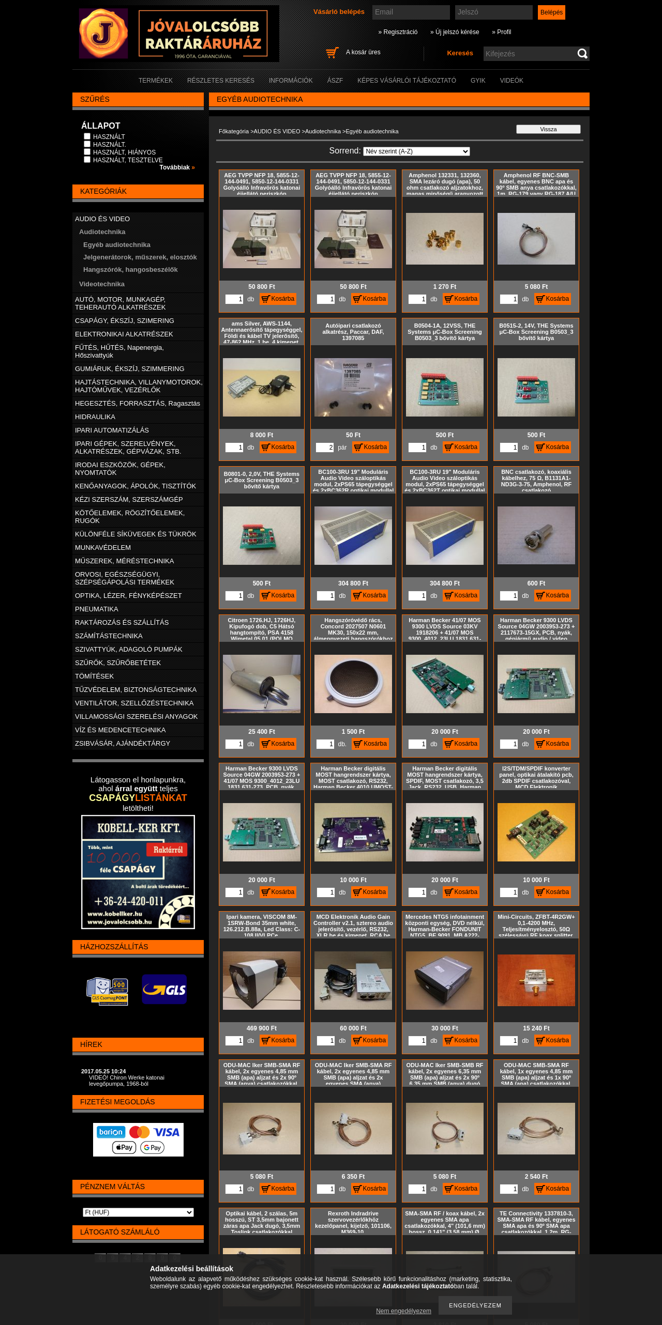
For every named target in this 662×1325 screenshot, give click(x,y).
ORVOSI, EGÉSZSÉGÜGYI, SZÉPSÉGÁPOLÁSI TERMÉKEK (124, 578)
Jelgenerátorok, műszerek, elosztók (140, 257)
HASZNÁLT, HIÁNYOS (124, 152)
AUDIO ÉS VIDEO (277, 131)
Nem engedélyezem (403, 1311)
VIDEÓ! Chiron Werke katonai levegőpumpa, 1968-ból (126, 1080)
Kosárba (283, 298)
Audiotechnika (323, 131)
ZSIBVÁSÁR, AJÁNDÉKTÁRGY (122, 743)
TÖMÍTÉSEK (94, 676)
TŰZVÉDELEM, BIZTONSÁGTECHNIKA (136, 690)
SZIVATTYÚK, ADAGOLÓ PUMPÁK (129, 649)
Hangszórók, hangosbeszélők (130, 269)
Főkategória (234, 131)
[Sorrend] (416, 151)
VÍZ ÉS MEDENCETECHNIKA (120, 730)
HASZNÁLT (109, 137)
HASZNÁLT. (109, 144)
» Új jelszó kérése (454, 32)
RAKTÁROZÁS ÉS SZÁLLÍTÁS (122, 622)
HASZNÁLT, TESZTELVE (128, 160)
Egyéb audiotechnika (117, 245)
